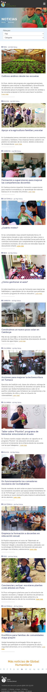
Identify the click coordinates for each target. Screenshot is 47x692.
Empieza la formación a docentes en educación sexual (21, 534)
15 (38, 669)
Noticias (11, 22)
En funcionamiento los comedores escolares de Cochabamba (19, 482)
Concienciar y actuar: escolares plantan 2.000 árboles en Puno (22, 586)
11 (22, 669)
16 (43, 669)
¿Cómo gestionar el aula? (15, 282)
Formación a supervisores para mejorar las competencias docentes (22, 181)
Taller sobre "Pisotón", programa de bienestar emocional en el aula (20, 432)
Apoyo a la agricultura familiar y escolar (22, 130)
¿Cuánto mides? (10, 227)
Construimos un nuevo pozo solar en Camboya (20, 330)
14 (34, 669)
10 (18, 669)
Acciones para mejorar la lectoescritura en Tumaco (22, 378)
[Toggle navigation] (44, 4)
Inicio (3, 22)
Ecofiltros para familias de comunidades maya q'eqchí (23, 636)
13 (30, 669)
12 (26, 669)
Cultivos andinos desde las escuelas (20, 76)
